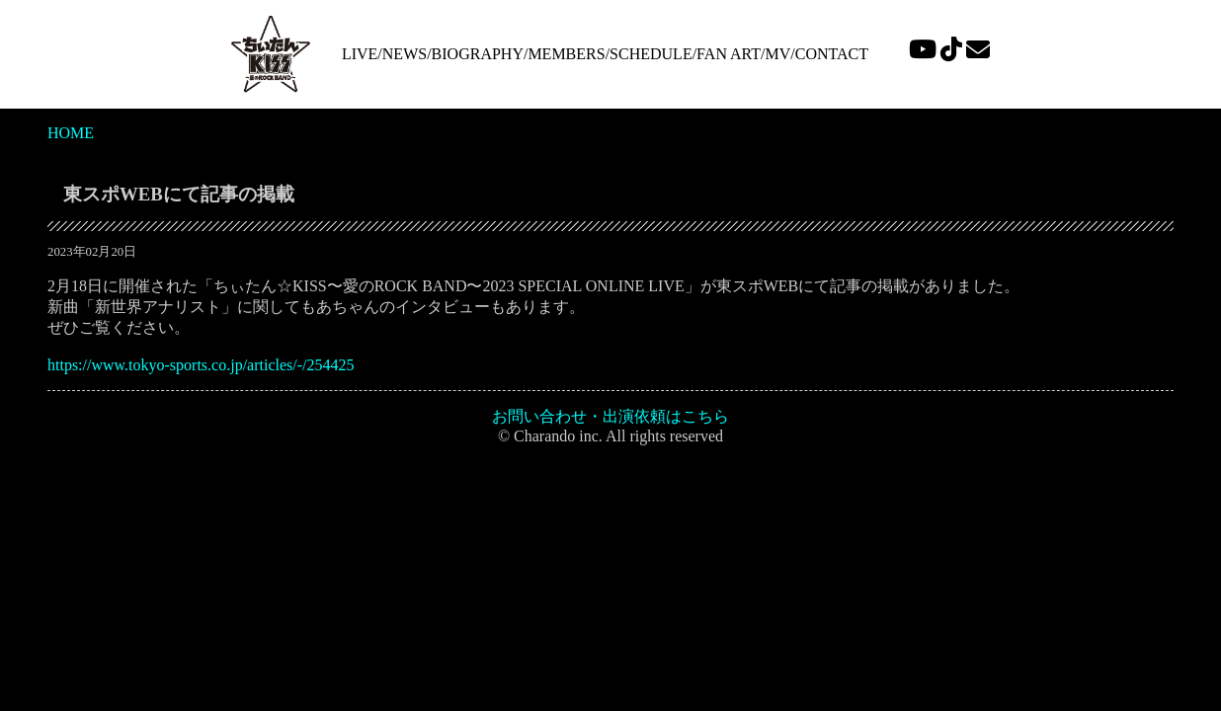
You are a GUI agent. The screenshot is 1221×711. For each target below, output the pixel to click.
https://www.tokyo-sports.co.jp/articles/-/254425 (200, 364)
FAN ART (728, 53)
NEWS (404, 53)
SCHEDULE (651, 53)
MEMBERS (566, 53)
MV (778, 53)
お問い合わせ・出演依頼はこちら (610, 416)
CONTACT (831, 53)
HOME (70, 132)
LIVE (359, 53)
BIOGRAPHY (478, 53)
